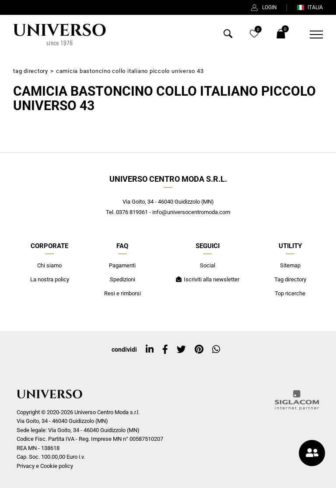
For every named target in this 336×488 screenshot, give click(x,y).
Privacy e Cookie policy (45, 466)
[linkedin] (150, 349)
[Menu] (311, 34)
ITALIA (310, 7)
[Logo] (59, 34)
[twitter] (181, 349)
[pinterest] (199, 349)
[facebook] (165, 349)
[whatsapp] (216, 349)
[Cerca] (228, 35)
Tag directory (30, 71)
